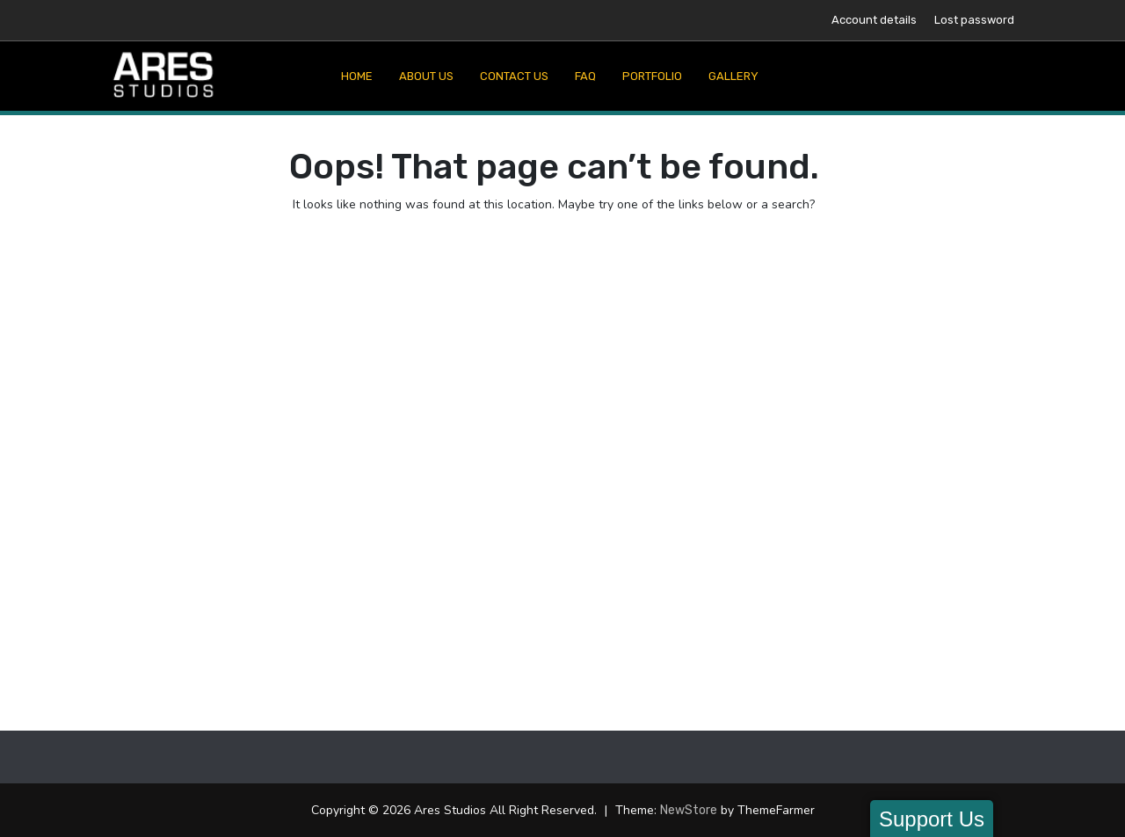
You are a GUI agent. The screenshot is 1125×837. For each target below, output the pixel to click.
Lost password (974, 19)
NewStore (688, 810)
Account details (874, 19)
